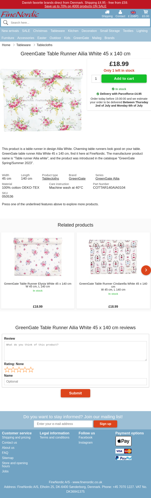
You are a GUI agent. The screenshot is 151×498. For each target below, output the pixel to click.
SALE (26, 31)
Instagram (86, 442)
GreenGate (81, 38)
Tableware (58, 31)
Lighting (142, 31)
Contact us (9, 442)
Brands (110, 38)
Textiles (128, 31)
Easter (41, 38)
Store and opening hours (15, 464)
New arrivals (10, 31)
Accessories (25, 38)
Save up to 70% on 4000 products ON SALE (76, 6)
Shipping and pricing (16, 437)
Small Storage (110, 31)
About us (8, 447)
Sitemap (8, 458)
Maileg (96, 38)
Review (9, 338)
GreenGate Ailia (107, 178)
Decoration (89, 31)
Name (8, 375)
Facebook (85, 437)
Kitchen (73, 31)
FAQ (5, 452)
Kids (67, 38)
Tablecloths (50, 178)
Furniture (8, 38)
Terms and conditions (54, 437)
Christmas (40, 31)
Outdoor (55, 38)
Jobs (5, 471)
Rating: (14, 364)
